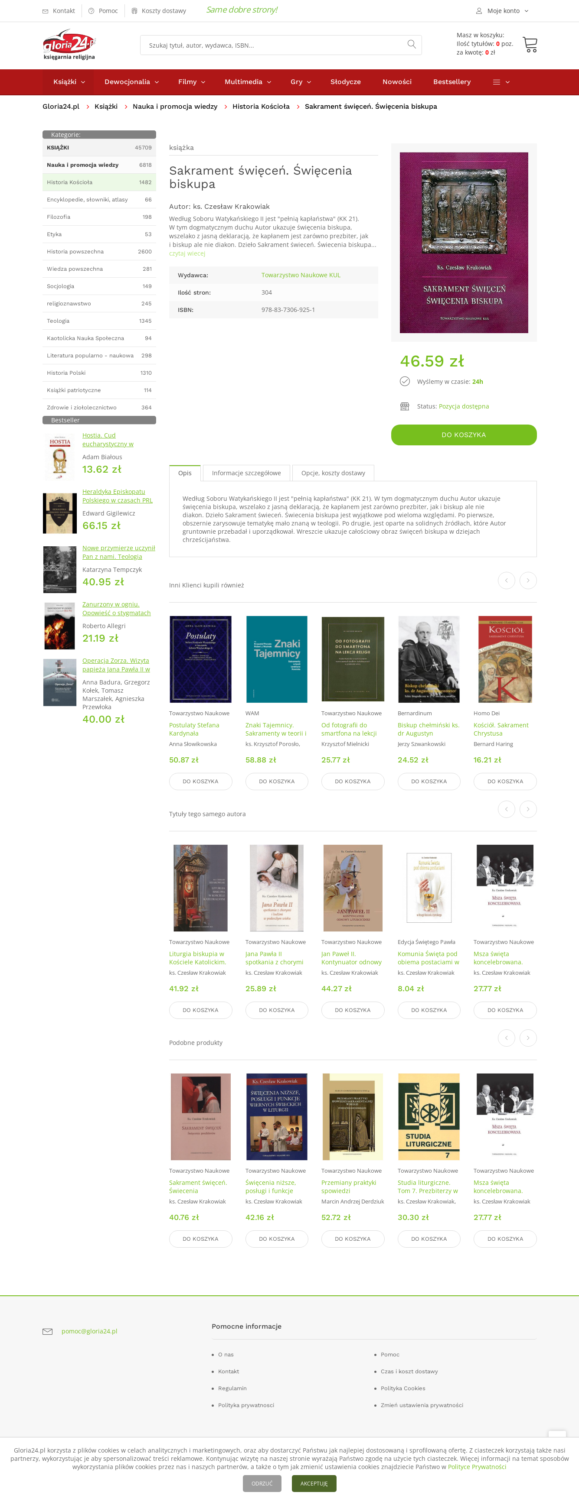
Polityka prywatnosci (246, 1405)
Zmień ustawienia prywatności (422, 1405)
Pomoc (390, 1354)
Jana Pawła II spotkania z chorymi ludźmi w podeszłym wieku (275, 966)
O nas (226, 1354)
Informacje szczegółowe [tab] (246, 473)
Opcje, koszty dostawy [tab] (333, 473)
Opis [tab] (185, 473)
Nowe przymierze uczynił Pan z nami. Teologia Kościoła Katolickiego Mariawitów (118, 561)
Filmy (187, 82)
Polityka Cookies (403, 1388)
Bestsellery (452, 82)
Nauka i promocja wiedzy (175, 106)
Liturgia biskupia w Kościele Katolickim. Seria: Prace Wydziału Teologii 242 (200, 966)
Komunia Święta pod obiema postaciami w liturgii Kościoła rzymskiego (428, 966)
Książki (64, 82)
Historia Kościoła (261, 106)
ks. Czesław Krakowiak (231, 206)
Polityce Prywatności (477, 1467)
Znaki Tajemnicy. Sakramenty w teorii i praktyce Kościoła (276, 733)
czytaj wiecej (187, 253)
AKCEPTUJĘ (314, 1483)
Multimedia (243, 82)
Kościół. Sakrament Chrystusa (501, 729)
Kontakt (228, 1371)
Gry (296, 82)
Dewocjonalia (127, 82)
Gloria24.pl (61, 106)
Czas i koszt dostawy (409, 1371)
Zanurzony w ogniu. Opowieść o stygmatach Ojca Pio (116, 613)
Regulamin (232, 1388)
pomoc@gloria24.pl (90, 1331)
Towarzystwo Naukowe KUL (301, 275)
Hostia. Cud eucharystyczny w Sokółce (108, 444)
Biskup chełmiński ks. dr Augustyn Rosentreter (429, 733)
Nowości (397, 82)
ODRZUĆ (262, 1483)
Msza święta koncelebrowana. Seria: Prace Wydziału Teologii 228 (505, 966)
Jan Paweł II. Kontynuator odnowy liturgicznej (351, 962)
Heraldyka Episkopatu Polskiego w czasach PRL (117, 495)
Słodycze (345, 82)
